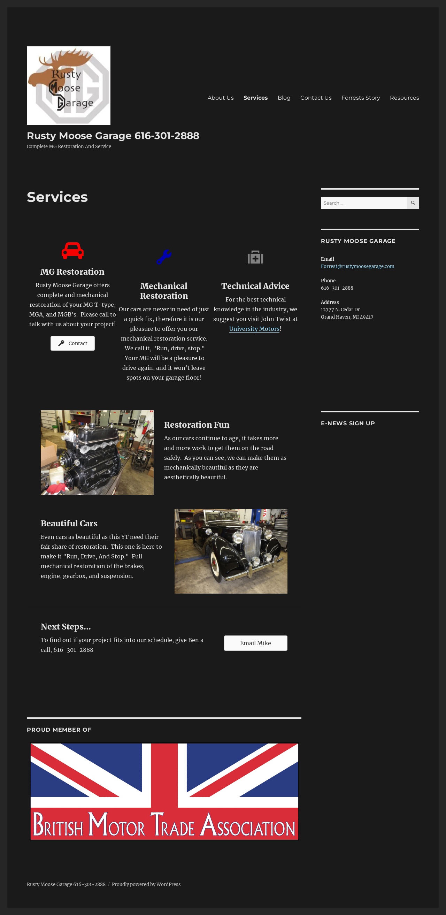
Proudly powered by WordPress (146, 884)
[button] (73, 343)
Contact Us (316, 97)
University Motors (254, 328)
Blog (284, 97)
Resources (404, 97)
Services (256, 97)
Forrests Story (360, 97)
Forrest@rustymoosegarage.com (357, 266)
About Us (221, 97)
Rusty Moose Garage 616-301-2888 (113, 136)
